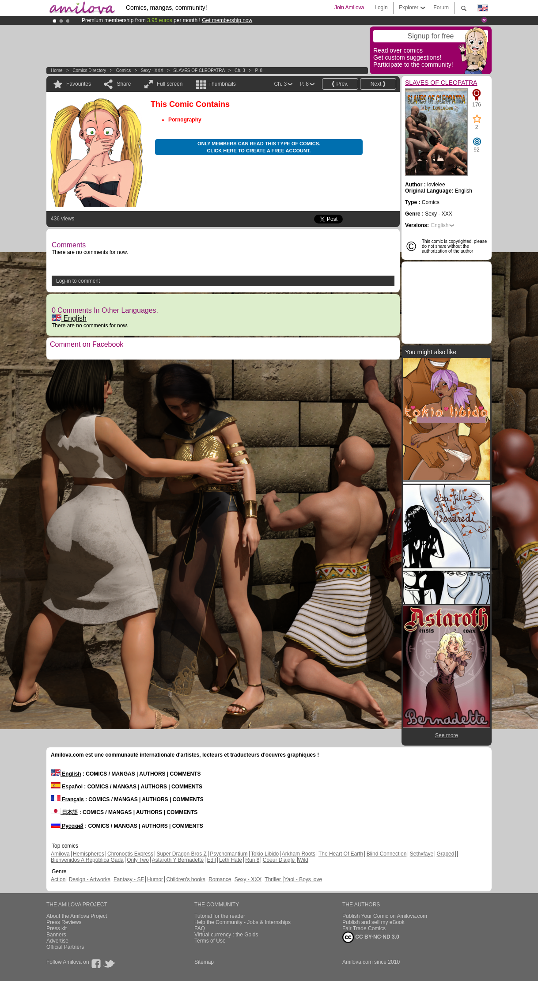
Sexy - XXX (152, 70)
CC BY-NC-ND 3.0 (370, 937)
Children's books (185, 879)
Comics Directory (89, 70)
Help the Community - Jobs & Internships (242, 922)
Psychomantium (228, 854)
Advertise (57, 941)
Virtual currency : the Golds (226, 935)
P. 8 (258, 70)
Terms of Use (210, 941)
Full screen (170, 84)
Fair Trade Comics (364, 928)
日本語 (64, 812)
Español (67, 787)
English (69, 318)
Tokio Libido (265, 854)
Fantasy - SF (129, 879)
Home (57, 70)
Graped (445, 854)
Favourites (78, 84)
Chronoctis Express (130, 854)
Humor (155, 879)
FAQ (199, 928)
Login (381, 7)
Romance (219, 879)
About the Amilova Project (76, 916)
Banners (56, 935)
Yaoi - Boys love (303, 879)
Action (58, 879)
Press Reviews (63, 922)
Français (67, 799)
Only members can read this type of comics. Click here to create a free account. (258, 147)
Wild (303, 860)
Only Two (138, 860)
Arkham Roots (298, 854)
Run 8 (252, 860)
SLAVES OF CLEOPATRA (198, 70)
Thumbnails (222, 84)
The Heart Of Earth (340, 854)
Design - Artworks (89, 879)
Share (124, 84)
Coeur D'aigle (279, 860)
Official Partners (65, 947)
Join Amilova (349, 7)
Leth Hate (230, 860)
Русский (67, 826)
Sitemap (204, 962)
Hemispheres (88, 854)
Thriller (273, 879)
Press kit (56, 928)
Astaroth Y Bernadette (178, 860)
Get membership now (227, 20)
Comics (123, 70)
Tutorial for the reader (219, 916)
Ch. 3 (240, 70)
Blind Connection (387, 854)
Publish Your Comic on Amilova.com (384, 916)
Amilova (60, 854)
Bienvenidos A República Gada (87, 860)
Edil (211, 860)
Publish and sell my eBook (373, 922)
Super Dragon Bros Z (181, 854)
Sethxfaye (421, 854)
